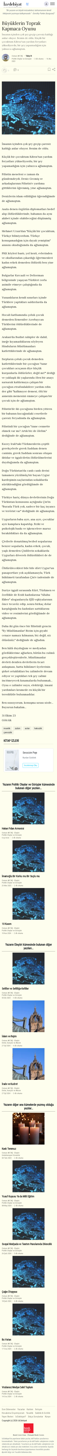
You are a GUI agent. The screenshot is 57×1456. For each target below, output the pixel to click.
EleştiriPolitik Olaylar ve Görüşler (12, 834)
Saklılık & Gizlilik (42, 1413)
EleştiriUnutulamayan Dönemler (11, 1154)
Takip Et (29, 56)
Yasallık (29, 1413)
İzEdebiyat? (20, 1416)
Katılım (30, 1409)
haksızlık (38, 728)
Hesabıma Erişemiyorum (13, 1413)
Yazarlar (21, 1409)
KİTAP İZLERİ (11, 741)
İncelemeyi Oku (30, 765)
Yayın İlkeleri (7, 1416)
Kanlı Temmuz (9, 1148)
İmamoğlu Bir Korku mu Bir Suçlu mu (21, 876)
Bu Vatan (6, 1339)
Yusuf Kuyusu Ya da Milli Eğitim (18, 1196)
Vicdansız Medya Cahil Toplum (17, 1387)
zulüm (17, 728)
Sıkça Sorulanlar (35, 1416)
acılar (27, 728)
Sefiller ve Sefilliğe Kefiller (15, 988)
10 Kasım (6, 923)
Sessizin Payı (30, 752)
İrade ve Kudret (9, 1084)
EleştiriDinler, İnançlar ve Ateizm (11, 1041)
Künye (48, 1416)
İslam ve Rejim (9, 1036)
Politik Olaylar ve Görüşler (22, 59)
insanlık (7, 728)
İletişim (38, 1409)
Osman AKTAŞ (17, 56)
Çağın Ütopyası (9, 1291)
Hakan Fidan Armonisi (13, 828)
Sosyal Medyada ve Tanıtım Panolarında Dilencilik (27, 1244)
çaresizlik (8, 732)
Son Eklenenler (9, 1409)
